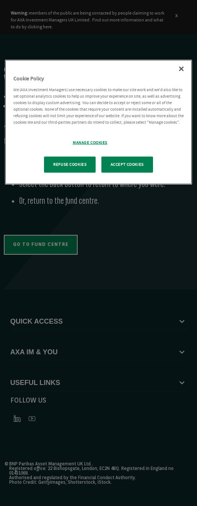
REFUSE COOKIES (69, 164)
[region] (98, 122)
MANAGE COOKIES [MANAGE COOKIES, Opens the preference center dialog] (90, 143)
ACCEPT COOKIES (127, 164)
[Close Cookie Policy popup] (181, 69)
